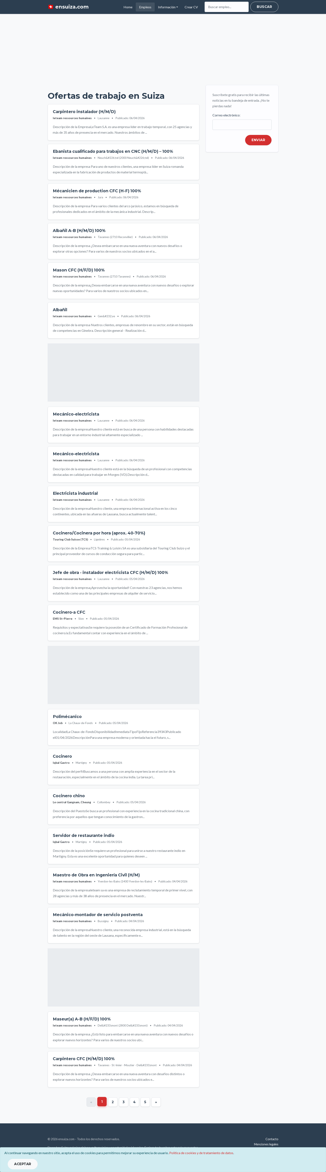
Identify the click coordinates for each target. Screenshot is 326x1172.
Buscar (264, 7)
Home (129, 6)
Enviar (258, 140)
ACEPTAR (22, 1164)
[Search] (227, 7)
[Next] (156, 1102)
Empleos (145, 7)
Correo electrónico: (226, 115)
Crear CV (191, 7)
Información (166, 7)
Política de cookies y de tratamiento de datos (201, 1153)
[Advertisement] (163, 50)
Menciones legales (266, 1144)
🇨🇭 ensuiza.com (68, 7)
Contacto (271, 1139)
